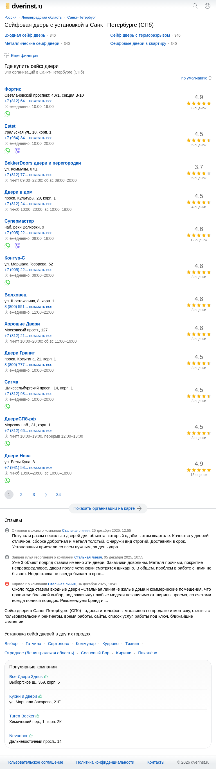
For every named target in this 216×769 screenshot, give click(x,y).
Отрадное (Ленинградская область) (39, 652)
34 (58, 494)
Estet (9, 126)
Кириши (123, 652)
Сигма (11, 382)
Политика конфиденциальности (105, 762)
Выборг (11, 643)
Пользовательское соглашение (34, 762)
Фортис (12, 89)
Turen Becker (21, 715)
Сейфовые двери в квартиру (138, 43)
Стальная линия (75, 530)
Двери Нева (17, 455)
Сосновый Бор (95, 652)
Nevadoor (18, 735)
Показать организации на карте (108, 508)
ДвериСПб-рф (20, 418)
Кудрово (110, 643)
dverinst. (23, 6)
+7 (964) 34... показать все (28, 138)
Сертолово (58, 643)
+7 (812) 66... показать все (28, 430)
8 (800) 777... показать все (28, 364)
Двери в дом (18, 192)
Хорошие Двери (22, 324)
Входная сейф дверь (24, 35)
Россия (10, 17)
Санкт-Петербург (81, 17)
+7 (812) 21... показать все (28, 335)
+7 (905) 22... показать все (28, 233)
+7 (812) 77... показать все (28, 174)
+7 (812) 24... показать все (28, 203)
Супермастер (19, 221)
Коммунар (86, 643)
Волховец (15, 294)
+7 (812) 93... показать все (28, 393)
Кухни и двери (23, 696)
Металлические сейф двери (31, 43)
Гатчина (33, 643)
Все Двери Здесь (26, 676)
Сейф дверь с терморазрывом (140, 35)
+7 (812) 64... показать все (28, 101)
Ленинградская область (42, 17)
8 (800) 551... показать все (28, 306)
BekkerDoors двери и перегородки (42, 163)
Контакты (155, 762)
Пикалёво (147, 652)
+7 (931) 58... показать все (28, 467)
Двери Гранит (19, 353)
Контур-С (14, 258)
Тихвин (132, 643)
